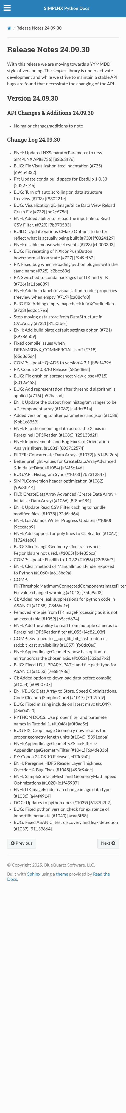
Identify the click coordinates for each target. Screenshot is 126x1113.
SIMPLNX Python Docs (66, 8)
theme (62, 874)
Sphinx (33, 874)
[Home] (9, 28)
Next (108, 843)
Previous (21, 843)
